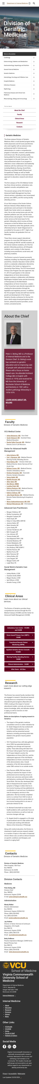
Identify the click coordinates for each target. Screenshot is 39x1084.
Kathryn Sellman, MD (13, 493)
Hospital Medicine (9, 81)
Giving (7, 1031)
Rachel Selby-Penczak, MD (15, 442)
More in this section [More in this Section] (9, 54)
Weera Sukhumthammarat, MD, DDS (18, 501)
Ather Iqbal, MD (12, 482)
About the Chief (19, 110)
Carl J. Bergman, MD (13, 457)
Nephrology (7, 89)
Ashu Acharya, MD (13, 455)
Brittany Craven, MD (13, 468)
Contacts (19, 127)
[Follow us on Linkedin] (14, 1047)
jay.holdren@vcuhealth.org (17, 935)
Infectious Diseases (9, 85)
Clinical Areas (19, 118)
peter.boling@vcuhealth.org (18, 897)
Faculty (19, 114)
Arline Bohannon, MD (14, 436)
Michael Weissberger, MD (15, 504)
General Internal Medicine (11, 69)
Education (8, 1008)
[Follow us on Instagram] (9, 1047)
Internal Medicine (8, 995)
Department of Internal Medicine (17, 3)
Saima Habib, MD (12, 477)
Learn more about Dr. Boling (16, 401)
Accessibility (13, 1074)
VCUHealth (8, 1027)
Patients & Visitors (11, 1035)
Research (19, 123)
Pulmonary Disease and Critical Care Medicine (14, 94)
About (7, 1005)
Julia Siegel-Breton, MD (14, 495)
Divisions (8, 1012)
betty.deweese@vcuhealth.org (19, 952)
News (7, 1016)
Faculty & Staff (10, 1033)
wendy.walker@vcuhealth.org (18, 918)
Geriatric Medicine (9, 73)
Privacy (5, 1074)
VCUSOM (8, 1029)
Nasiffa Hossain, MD (13, 479)
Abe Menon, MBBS (13, 484)
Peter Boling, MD (12, 462)
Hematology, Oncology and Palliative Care (16, 77)
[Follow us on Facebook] (4, 1047)
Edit (21, 1077)
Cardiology (7, 57)
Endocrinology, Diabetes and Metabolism (16, 61)
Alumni (7, 1014)
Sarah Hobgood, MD (13, 438)
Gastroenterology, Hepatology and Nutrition (16, 65)
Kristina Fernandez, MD (14, 473)
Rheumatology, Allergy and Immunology (15, 98)
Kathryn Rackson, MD (14, 488)
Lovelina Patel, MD (13, 486)
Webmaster (21, 1074)
